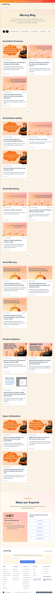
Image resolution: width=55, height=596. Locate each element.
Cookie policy (45, 569)
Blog (6, 7)
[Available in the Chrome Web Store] (47, 579)
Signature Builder (26, 581)
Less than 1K (40, 520)
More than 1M (40, 535)
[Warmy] (5, 4)
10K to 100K (40, 527)
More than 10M (39, 538)
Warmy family (15, 577)
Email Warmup (43, 31)
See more (27, 111)
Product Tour (5, 588)
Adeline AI (4, 583)
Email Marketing (34, 31)
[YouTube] (42, 592)
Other (49, 31)
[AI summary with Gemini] (28, 592)
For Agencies (5, 579)
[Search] (4, 31)
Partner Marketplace (16, 573)
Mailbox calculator (26, 573)
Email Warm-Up (5, 569)
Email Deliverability (25, 31)
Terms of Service (46, 573)
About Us (34, 573)
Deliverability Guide (26, 569)
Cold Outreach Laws (26, 579)
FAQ (34, 571)
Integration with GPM (6, 575)
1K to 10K (40, 524)
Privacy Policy (45, 571)
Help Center (15, 569)
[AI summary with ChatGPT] (27, 592)
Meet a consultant (38, 1)
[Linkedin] (40, 592)
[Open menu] (53, 4)
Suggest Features (16, 579)
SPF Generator (25, 583)
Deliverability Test (26, 571)
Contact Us (35, 575)
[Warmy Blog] (7, 551)
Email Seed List (5, 571)
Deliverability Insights (6, 573)
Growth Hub (5, 581)
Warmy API (5, 577)
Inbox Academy (25, 588)
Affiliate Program (16, 571)
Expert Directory (16, 575)
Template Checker (26, 575)
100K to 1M (39, 531)
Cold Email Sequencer (27, 577)
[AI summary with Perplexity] (30, 592)
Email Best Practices (14, 31)
